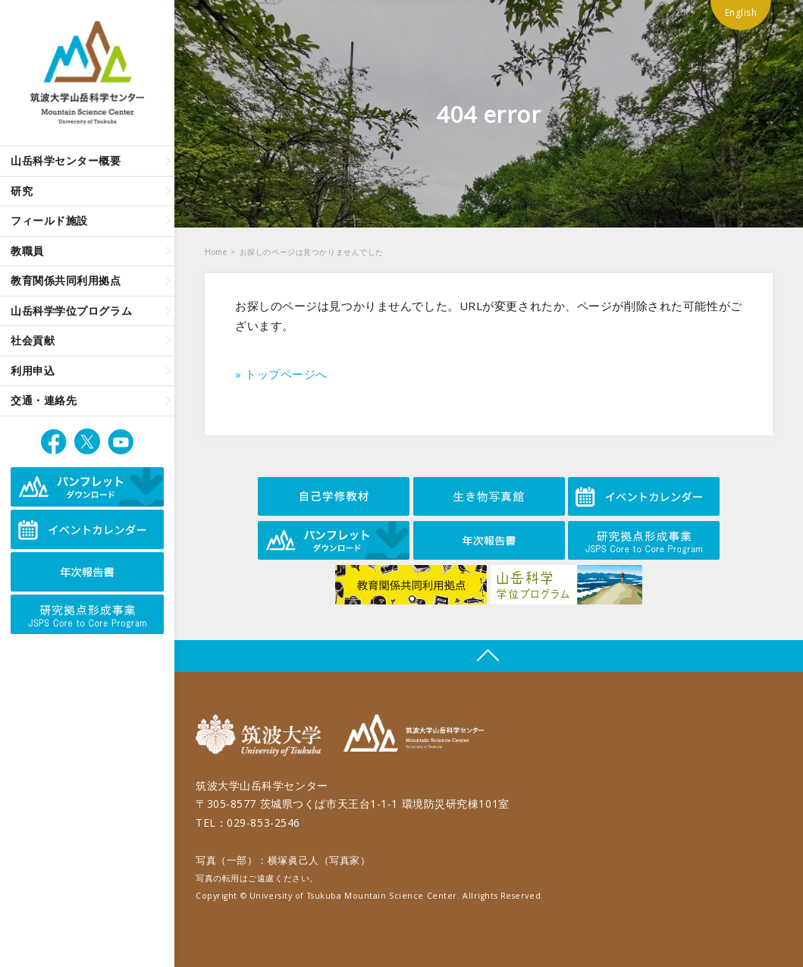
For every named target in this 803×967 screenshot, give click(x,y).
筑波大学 (262, 735)
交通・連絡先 (44, 400)
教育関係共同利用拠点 (66, 280)
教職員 (27, 250)
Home (216, 251)
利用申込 (33, 370)
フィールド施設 (49, 220)
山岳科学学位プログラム (71, 310)
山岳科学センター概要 (66, 160)
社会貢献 (33, 340)
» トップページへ (281, 373)
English (741, 12)
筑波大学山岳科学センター (413, 735)
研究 (22, 191)
